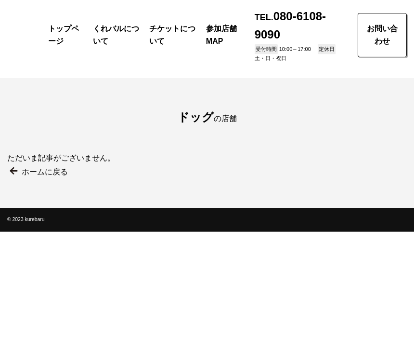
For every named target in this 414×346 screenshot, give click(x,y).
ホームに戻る (45, 172)
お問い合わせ (382, 35)
